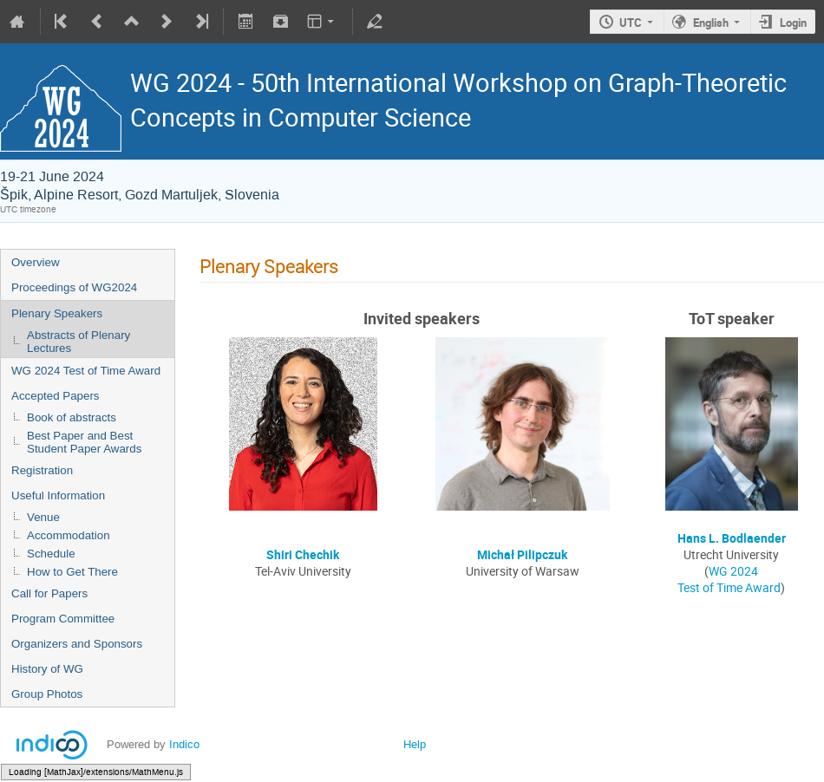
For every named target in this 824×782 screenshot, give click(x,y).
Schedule (51, 553)
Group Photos (46, 694)
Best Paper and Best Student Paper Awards (84, 442)
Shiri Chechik (302, 554)
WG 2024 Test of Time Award (85, 370)
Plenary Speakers (56, 313)
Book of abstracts (71, 417)
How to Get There (72, 571)
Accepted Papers (55, 395)
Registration (42, 470)
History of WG (47, 668)
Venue (43, 517)
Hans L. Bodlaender (731, 538)
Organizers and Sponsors (76, 643)
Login (793, 22)
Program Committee (62, 618)
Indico (184, 744)
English (711, 22)
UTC (630, 22)
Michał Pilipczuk (522, 554)
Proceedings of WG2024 (74, 287)
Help (414, 744)
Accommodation (68, 535)
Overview (35, 262)
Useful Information (58, 495)
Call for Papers (49, 593)
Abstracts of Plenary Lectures (78, 342)
